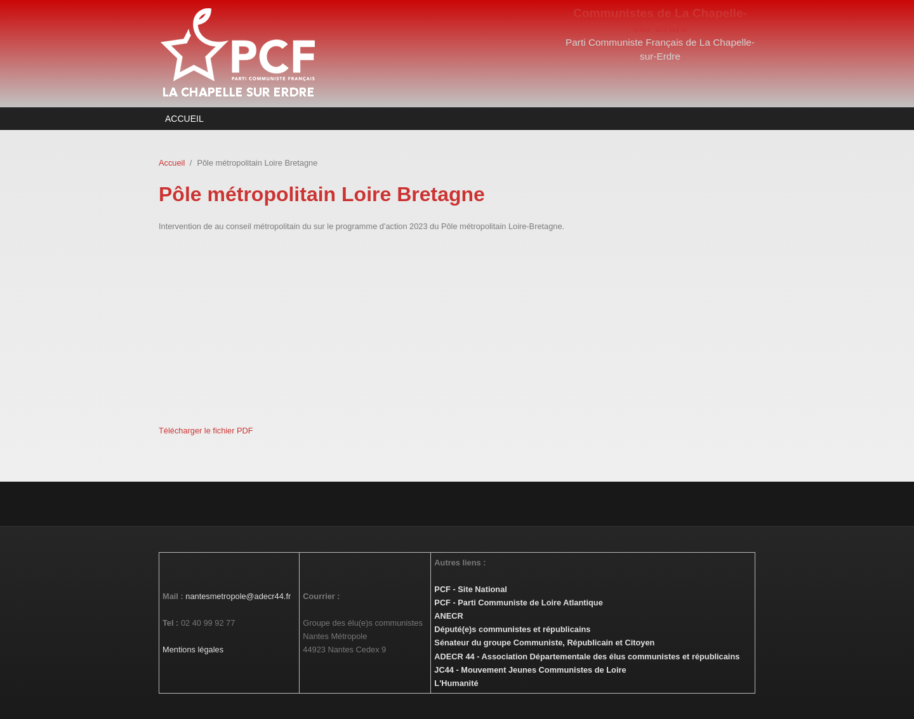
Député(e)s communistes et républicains (512, 629)
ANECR (448, 616)
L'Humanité (456, 683)
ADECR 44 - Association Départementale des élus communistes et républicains (586, 656)
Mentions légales (192, 649)
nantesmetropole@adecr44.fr (238, 596)
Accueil (184, 119)
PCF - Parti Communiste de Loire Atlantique (518, 602)
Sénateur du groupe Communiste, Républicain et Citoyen (544, 642)
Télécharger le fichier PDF (206, 430)
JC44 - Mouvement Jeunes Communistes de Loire (530, 670)
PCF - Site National (470, 589)
